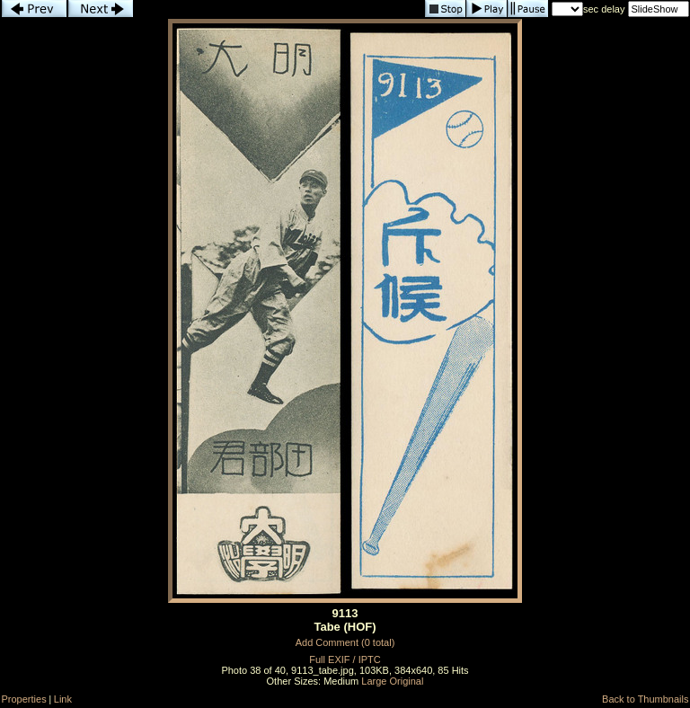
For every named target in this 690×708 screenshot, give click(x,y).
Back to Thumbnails (645, 699)
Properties (24, 699)
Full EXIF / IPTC (344, 659)
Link (63, 699)
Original (407, 681)
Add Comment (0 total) (345, 642)
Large (373, 681)
